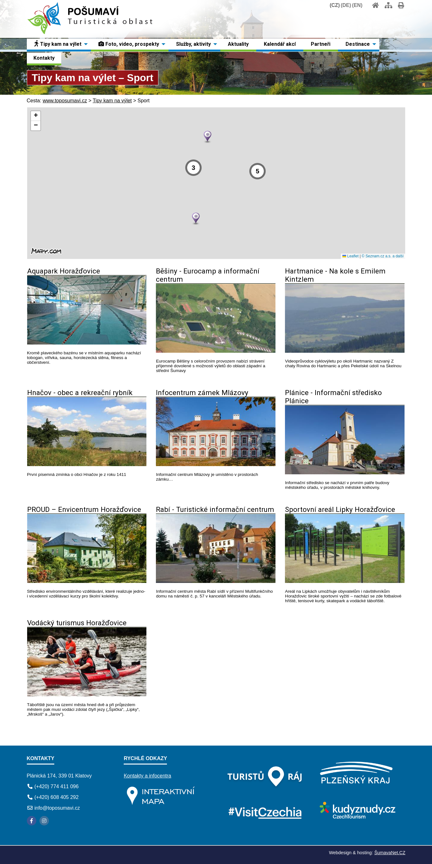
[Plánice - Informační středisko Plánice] (345, 472)
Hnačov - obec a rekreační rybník (80, 392)
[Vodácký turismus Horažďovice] (87, 694)
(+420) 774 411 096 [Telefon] (56, 786)
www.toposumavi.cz (65, 100)
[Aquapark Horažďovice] (87, 342)
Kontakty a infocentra (147, 775)
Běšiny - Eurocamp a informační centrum (207, 275)
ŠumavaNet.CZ (389, 852)
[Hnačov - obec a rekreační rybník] (87, 464)
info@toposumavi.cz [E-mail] (57, 808)
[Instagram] (44, 820)
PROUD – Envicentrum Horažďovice (84, 509)
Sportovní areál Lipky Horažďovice (340, 509)
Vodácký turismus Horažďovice (77, 623)
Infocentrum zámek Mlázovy (202, 392)
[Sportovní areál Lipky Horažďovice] (345, 581)
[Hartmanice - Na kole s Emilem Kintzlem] (345, 351)
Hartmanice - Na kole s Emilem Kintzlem (335, 275)
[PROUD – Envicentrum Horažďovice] (87, 581)
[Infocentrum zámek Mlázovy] (215, 464)
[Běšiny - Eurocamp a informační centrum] (215, 351)
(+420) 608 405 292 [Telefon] (56, 797)
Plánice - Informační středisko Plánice (333, 396)
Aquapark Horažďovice (63, 271)
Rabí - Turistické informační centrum (215, 509)
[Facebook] (31, 820)
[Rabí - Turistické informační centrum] (215, 581)
